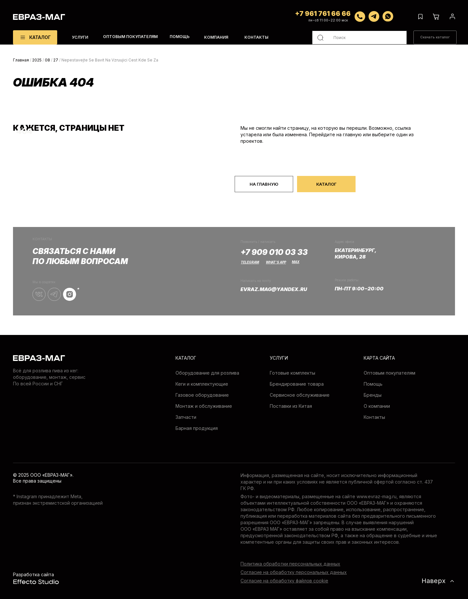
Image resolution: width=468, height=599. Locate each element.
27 (55, 60)
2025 (37, 60)
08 (47, 60)
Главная (21, 60)
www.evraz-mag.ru (376, 496)
